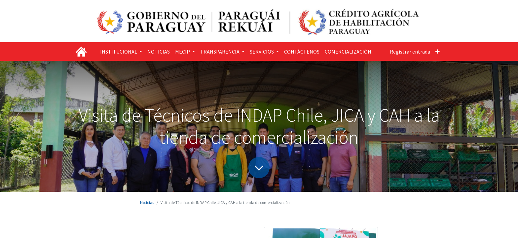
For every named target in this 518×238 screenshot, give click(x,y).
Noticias (147, 202)
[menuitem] (158, 51)
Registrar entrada (410, 51)
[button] (437, 51)
